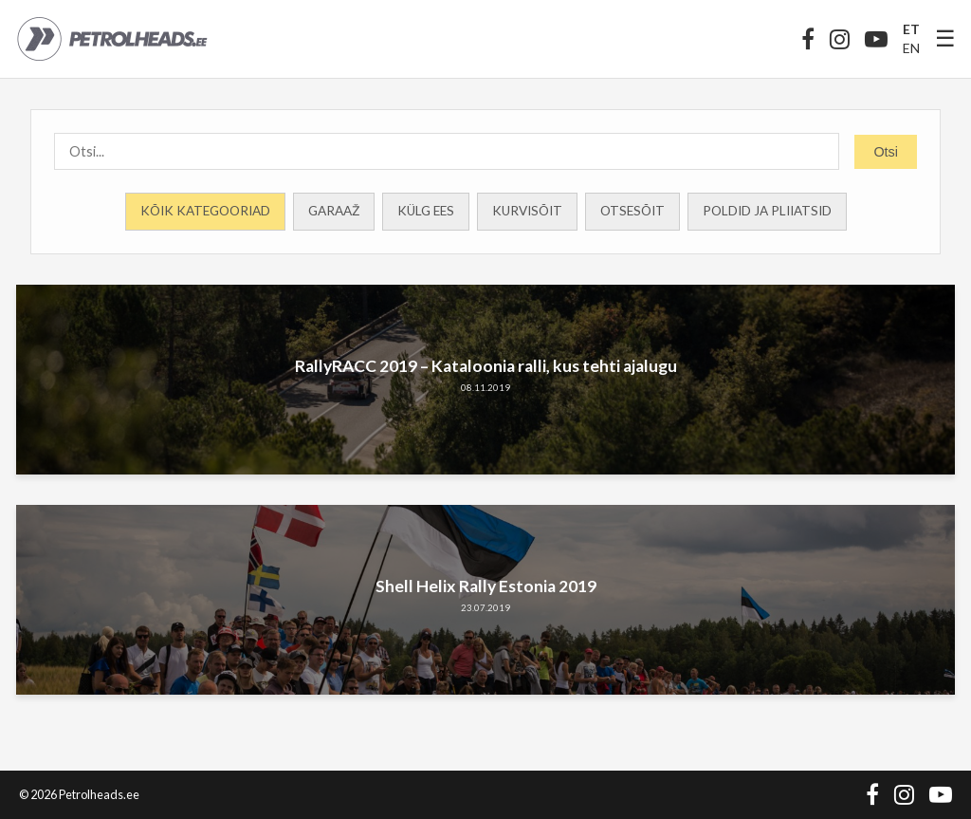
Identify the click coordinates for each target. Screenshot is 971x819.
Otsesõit (632, 210)
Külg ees (425, 210)
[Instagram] (840, 39)
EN (911, 48)
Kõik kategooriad (205, 210)
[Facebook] (808, 39)
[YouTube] (876, 39)
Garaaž (333, 210)
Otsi (885, 151)
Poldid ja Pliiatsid (767, 210)
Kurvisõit (527, 210)
